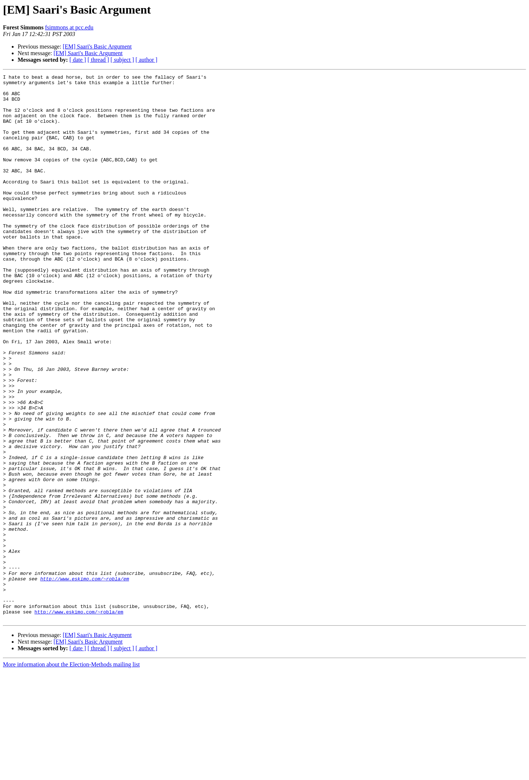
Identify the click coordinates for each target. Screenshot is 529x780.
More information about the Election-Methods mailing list (71, 773)
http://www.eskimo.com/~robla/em (84, 680)
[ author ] (147, 60)
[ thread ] (98, 60)
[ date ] (77, 60)
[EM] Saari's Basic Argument (97, 46)
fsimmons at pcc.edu (69, 27)
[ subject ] (122, 60)
